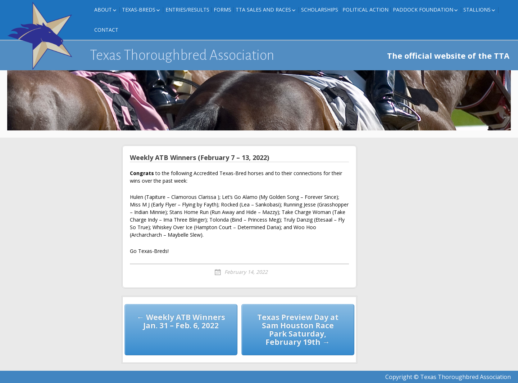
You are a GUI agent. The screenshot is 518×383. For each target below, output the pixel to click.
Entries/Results (187, 9)
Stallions (477, 9)
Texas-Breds (138, 9)
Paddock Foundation (423, 9)
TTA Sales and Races (263, 9)
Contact (106, 29)
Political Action (365, 9)
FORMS (222, 9)
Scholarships (319, 9)
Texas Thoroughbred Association (182, 55)
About (103, 9)
